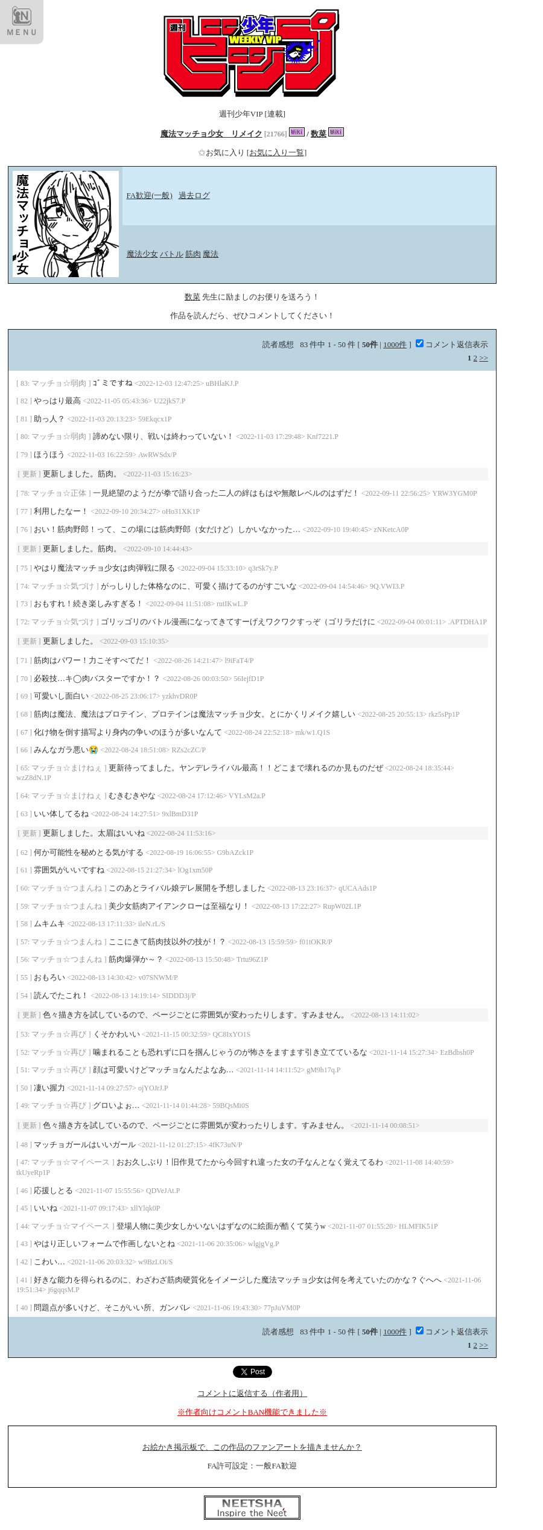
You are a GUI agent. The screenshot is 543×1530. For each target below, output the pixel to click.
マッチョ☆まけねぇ (67, 767)
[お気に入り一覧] (277, 152)
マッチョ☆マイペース (71, 1162)
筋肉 (193, 253)
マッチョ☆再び (59, 1034)
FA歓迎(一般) (150, 195)
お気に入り (222, 152)
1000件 (395, 344)
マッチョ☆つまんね (67, 887)
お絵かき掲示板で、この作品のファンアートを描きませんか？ (252, 1447)
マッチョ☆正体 (59, 493)
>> (483, 357)
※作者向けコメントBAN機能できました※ (252, 1411)
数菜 (318, 133)
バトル (171, 253)
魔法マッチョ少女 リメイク (211, 133)
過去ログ (194, 195)
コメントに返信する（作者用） (252, 1393)
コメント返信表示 (452, 344)
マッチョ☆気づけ (63, 586)
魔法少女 (142, 253)
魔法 (210, 253)
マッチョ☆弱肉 (59, 383)
